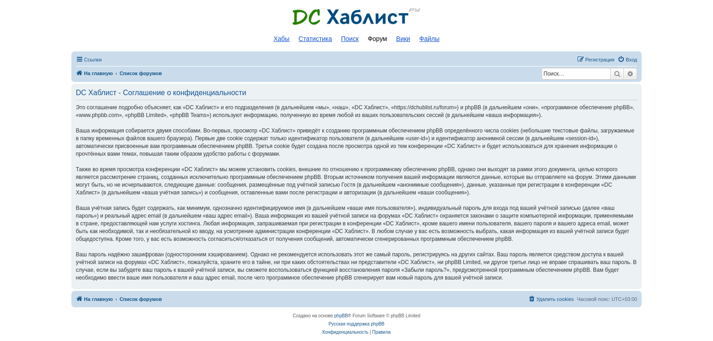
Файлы (429, 38)
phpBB (341, 315)
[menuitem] (627, 59)
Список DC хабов (356, 16)
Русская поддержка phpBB (356, 323)
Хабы (281, 38)
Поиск (350, 38)
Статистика (315, 38)
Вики (403, 38)
